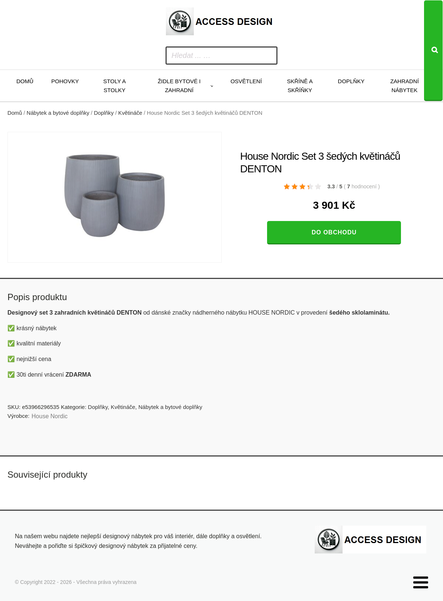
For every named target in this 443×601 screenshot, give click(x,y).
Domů (24, 81)
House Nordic (50, 416)
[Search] (433, 50)
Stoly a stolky (114, 85)
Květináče (130, 113)
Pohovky (65, 81)
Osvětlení (246, 81)
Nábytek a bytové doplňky (58, 113)
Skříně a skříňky (299, 85)
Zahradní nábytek (404, 85)
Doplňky (351, 81)
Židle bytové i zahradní (179, 85)
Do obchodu (334, 232)
